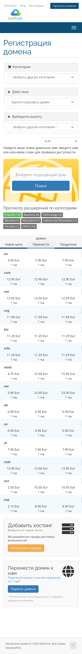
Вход (23, 5)
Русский (10, 5)
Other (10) (28, 226)
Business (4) (31, 215)
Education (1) (31, 220)
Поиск (41, 185)
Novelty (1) (12, 226)
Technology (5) (52, 215)
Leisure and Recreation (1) (60, 220)
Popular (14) (12, 215)
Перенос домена (23, 589)
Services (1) (12, 220)
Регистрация (36, 5)
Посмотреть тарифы (26, 548)
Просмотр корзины (64, 5)
